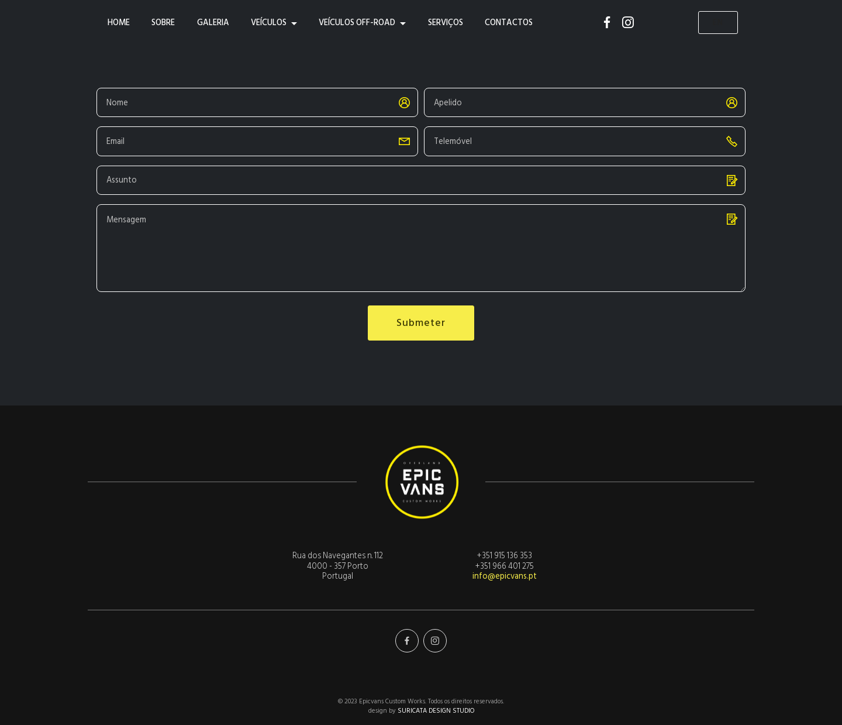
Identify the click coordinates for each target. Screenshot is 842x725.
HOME (119, 23)
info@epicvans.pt (504, 576)
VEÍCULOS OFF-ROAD (357, 23)
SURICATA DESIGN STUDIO (436, 711)
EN (718, 22)
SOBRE (163, 23)
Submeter (421, 322)
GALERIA (213, 23)
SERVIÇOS (445, 23)
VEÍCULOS (269, 23)
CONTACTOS (509, 23)
